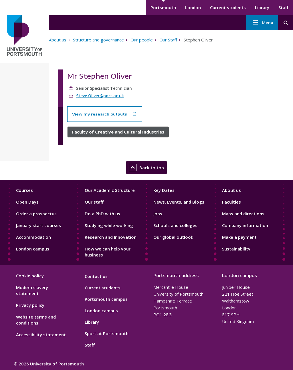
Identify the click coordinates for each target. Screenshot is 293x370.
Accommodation (33, 237)
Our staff (94, 202)
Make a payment (239, 237)
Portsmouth (163, 7)
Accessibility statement (41, 334)
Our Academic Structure (110, 190)
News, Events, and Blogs (178, 202)
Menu (262, 22)
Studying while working (109, 225)
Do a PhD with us (102, 213)
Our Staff (168, 40)
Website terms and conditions (36, 320)
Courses (24, 190)
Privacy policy (30, 305)
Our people (141, 40)
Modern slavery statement (32, 290)
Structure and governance (98, 40)
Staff (283, 7)
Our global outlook (173, 237)
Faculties (231, 202)
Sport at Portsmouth (106, 333)
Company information (245, 225)
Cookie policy (30, 276)
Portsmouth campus (106, 299)
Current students (228, 7)
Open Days (27, 202)
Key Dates (164, 190)
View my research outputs (99, 114)
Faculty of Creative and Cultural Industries (118, 132)
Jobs (157, 213)
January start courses (38, 225)
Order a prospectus (36, 213)
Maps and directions (243, 213)
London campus (32, 249)
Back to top (146, 167)
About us (57, 40)
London (193, 7)
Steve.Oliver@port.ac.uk (100, 95)
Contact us (96, 276)
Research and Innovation (110, 237)
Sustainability (236, 249)
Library (262, 7)
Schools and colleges (175, 225)
